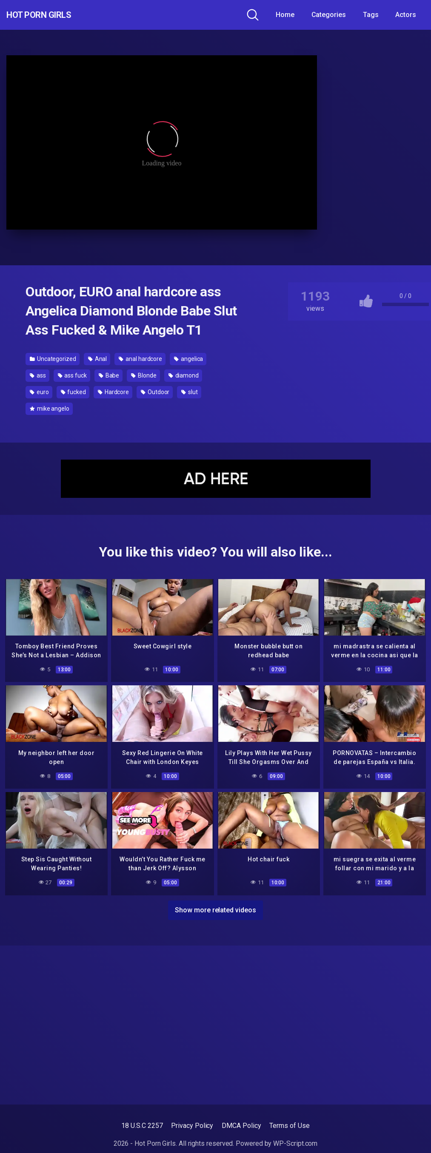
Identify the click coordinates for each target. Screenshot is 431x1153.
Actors (405, 15)
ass (38, 375)
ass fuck (72, 375)
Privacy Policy (192, 1126)
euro (39, 392)
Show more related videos (215, 907)
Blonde (143, 375)
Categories (328, 15)
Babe (109, 375)
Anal (97, 358)
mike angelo (49, 408)
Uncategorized (53, 358)
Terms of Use (289, 1126)
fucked (73, 392)
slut (189, 392)
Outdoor (155, 392)
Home (285, 15)
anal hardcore (140, 358)
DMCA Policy (241, 1126)
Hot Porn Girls (52, 15)
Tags (371, 15)
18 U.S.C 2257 (142, 1126)
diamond (183, 375)
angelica (188, 358)
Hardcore (113, 392)
